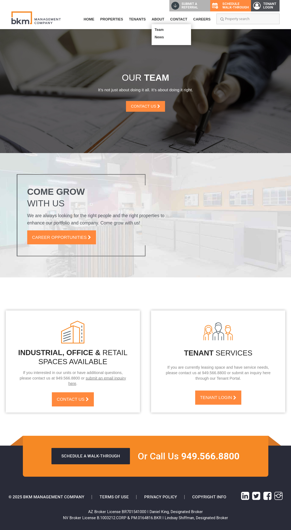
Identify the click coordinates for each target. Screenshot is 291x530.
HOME (89, 19)
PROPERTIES (111, 19)
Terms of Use (114, 497)
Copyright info (209, 497)
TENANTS (137, 19)
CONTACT (178, 19)
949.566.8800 (68, 378)
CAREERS (202, 19)
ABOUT (158, 19)
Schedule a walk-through (90, 456)
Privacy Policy (160, 497)
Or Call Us (189, 456)
